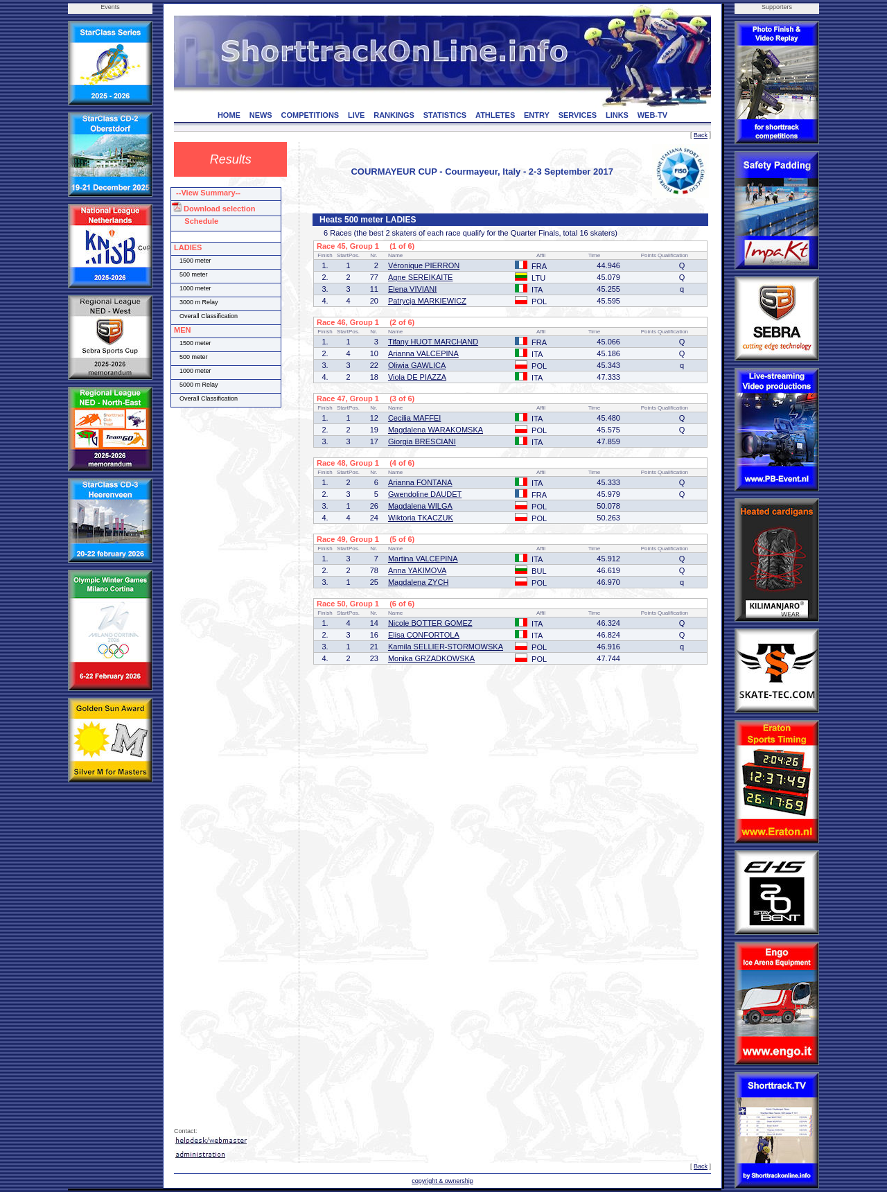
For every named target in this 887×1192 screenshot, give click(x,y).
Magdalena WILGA (420, 506)
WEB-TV (652, 115)
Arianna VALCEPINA (423, 353)
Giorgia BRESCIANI (422, 441)
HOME (229, 115)
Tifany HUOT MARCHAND (433, 342)
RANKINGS (394, 115)
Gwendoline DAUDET (425, 494)
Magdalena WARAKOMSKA (435, 430)
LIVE (356, 115)
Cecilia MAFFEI (414, 418)
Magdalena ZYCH (418, 582)
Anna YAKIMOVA (417, 570)
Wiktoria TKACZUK (420, 518)
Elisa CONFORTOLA (423, 635)
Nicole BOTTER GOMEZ (430, 623)
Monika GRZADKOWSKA (431, 658)
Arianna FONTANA (420, 482)
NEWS (260, 115)
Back (701, 135)
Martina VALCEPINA (423, 558)
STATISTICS (445, 115)
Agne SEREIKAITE (420, 277)
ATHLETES (495, 115)
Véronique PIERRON (423, 265)
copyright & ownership (442, 1180)
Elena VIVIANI (412, 289)
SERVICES (578, 115)
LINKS (617, 115)
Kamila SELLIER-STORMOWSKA (445, 646)
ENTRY (537, 115)
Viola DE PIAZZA (417, 377)
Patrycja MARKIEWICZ (427, 301)
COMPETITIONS (310, 115)
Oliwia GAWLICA (417, 365)
